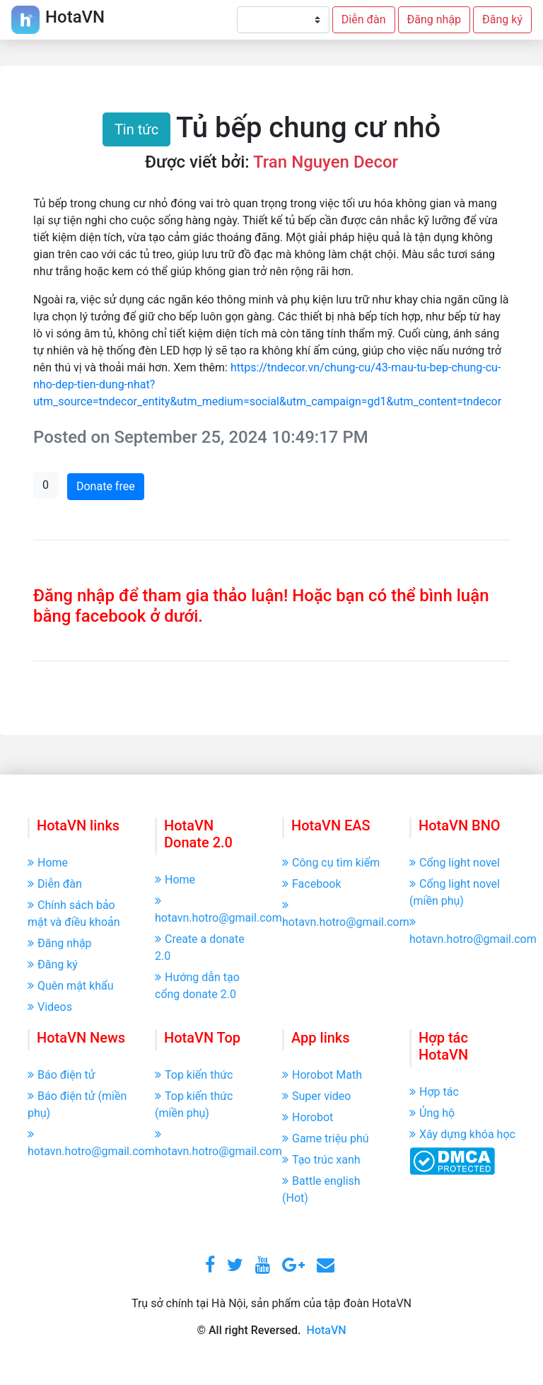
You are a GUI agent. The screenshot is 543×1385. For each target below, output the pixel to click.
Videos (50, 1007)
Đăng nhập (434, 19)
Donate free (105, 486)
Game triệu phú (325, 1138)
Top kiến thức (194, 1075)
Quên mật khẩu (71, 985)
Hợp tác (434, 1092)
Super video (316, 1096)
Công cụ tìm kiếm (331, 862)
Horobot (307, 1117)
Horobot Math (322, 1075)
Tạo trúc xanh (321, 1159)
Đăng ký (502, 19)
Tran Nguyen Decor (325, 162)
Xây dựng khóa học (462, 1134)
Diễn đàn (363, 19)
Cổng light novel (454, 862)
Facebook (311, 884)
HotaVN (326, 1330)
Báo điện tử (61, 1075)
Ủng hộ (432, 1113)
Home (48, 862)
